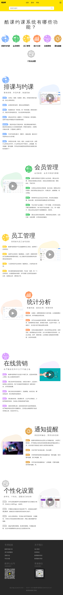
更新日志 (7, 555)
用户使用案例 (9, 552)
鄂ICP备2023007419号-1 (17, 588)
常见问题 (7, 558)
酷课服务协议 (38, 555)
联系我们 (37, 552)
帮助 (37, 2)
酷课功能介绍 (9, 549)
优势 (27, 2)
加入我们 (37, 549)
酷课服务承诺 (38, 558)
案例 (32, 2)
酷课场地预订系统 (31, 590)
